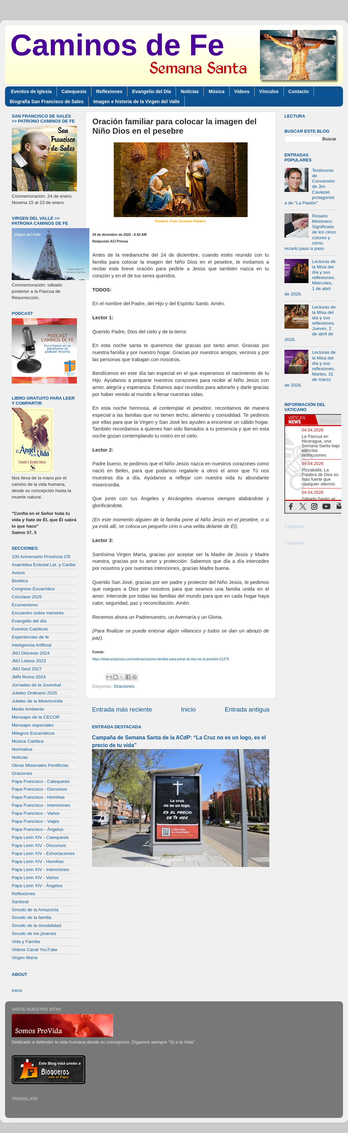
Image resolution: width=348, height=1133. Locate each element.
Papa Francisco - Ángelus (38, 829)
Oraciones (124, 686)
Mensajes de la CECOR (36, 717)
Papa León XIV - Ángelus (37, 885)
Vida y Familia (26, 941)
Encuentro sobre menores (38, 612)
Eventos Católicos (30, 628)
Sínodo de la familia (32, 917)
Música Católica (28, 741)
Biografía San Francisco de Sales (47, 101)
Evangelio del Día (151, 91)
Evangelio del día (29, 620)
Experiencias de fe (30, 637)
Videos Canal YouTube (35, 949)
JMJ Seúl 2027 (26, 668)
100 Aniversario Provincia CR (41, 556)
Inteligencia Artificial (32, 645)
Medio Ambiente (28, 709)
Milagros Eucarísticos (33, 733)
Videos (242, 91)
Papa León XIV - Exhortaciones (43, 853)
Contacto (298, 91)
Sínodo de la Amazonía (35, 909)
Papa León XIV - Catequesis (40, 837)
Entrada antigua (247, 709)
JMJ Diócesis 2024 (31, 653)
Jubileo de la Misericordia (37, 701)
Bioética (20, 580)
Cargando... (296, 526)
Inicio (188, 709)
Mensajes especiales (33, 725)
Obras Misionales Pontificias (40, 765)
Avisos (18, 572)
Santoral (20, 901)
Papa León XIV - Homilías (38, 861)
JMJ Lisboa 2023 (29, 660)
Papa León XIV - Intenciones (40, 869)
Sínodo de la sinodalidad (36, 925)
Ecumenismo (25, 604)
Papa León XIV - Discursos (39, 845)
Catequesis (74, 91)
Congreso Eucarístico (33, 588)
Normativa (22, 749)
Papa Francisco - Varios (36, 813)
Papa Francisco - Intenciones (41, 805)
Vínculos (269, 91)
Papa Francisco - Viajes (35, 821)
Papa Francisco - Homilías (38, 797)
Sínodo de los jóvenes (34, 933)
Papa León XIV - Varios (35, 877)
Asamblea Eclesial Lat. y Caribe (44, 564)
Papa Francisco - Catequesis (41, 781)
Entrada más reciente (122, 709)
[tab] (300, 420)
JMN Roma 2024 (29, 676)
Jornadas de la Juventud (36, 684)
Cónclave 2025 (27, 596)
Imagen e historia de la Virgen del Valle (136, 101)
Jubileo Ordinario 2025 (34, 692)
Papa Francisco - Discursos (39, 789)
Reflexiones (109, 91)
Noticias (190, 91)
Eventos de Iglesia (31, 91)
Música (216, 91)
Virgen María (24, 957)
